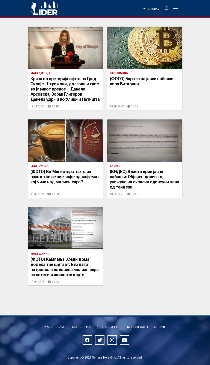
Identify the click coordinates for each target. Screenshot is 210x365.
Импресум (54, 327)
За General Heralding (146, 327)
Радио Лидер (44, 8)
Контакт (109, 327)
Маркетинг (82, 327)
